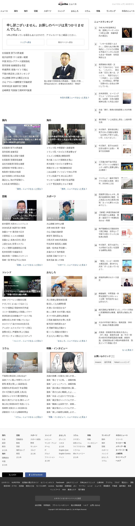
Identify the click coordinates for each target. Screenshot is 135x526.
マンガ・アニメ (51, 443)
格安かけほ (30, 486)
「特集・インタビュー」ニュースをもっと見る (67, 417)
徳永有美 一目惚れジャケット (15, 256)
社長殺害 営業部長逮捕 (12, 160)
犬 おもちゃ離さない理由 (58, 336)
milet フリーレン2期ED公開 (14, 300)
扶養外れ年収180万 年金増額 (14, 388)
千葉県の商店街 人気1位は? (14, 376)
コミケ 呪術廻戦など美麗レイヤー (17, 312)
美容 (129, 486)
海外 (26, 11)
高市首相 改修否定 (10, 152)
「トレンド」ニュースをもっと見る (27, 341)
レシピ (90, 486)
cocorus (51, 486)
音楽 (18, 446)
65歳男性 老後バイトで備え (15, 69)
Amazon (98, 362)
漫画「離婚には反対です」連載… (61, 404)
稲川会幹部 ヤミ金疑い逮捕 (15, 57)
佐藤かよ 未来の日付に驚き (14, 240)
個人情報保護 (76, 505)
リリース (119, 439)
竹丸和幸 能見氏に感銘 (57, 244)
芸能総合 (19, 439)
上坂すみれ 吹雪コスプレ (13, 244)
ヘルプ (118, 461)
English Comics (65, 454)
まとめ (4, 450)
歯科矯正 (122, 486)
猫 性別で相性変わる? (56, 324)
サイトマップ (121, 457)
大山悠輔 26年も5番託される (15, 78)
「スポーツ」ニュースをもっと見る (71, 265)
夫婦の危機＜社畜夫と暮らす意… (61, 376)
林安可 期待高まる (55, 236)
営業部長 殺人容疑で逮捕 (13, 156)
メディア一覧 (121, 446)
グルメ (47, 454)
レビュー (48, 439)
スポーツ (47, 11)
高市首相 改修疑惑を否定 (14, 65)
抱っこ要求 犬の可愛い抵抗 (59, 312)
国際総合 (5, 458)
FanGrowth (60, 482)
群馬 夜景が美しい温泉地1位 (14, 384)
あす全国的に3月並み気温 (13, 176)
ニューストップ (118, 4)
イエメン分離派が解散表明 (58, 156)
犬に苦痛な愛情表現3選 (57, 300)
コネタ (61, 443)
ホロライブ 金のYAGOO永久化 (15, 324)
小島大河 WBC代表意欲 (57, 240)
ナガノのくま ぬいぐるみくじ (15, 304)
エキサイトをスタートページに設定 (67, 498)
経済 (3, 443)
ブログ (116, 482)
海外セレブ (20, 450)
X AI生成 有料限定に (11, 184)
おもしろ (74, 11)
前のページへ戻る (65, 42)
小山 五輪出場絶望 (55, 232)
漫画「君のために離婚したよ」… (61, 392)
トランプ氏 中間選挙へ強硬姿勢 (60, 148)
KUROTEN (16, 482)
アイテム (109, 482)
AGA (64, 490)
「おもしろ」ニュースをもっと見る (71, 341)
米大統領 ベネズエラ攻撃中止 (60, 164)
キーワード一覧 (122, 450)
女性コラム (77, 443)
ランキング (110, 11)
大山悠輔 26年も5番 (55, 224)
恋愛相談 (68, 486)
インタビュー (92, 443)
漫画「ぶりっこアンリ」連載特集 (61, 384)
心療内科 (100, 482)
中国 (3, 461)
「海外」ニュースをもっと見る (73, 189)
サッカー (34, 446)
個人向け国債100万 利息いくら (15, 404)
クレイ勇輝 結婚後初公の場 (14, 248)
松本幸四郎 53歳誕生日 (12, 252)
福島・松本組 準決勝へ (57, 248)
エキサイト (130, 4)
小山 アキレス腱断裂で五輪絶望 (17, 82)
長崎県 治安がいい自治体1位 (14, 408)
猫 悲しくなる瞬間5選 (56, 304)
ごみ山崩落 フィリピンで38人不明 (62, 172)
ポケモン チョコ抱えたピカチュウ (17, 336)
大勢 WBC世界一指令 (56, 228)
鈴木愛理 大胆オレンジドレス (15, 224)
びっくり (62, 439)
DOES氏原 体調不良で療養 (14, 86)
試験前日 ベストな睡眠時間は (15, 412)
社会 (3, 439)
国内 (16, 11)
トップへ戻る (25, 42)
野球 (32, 443)
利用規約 (47, 505)
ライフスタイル (79, 446)
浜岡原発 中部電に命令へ (13, 168)
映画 (18, 443)
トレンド (61, 11)
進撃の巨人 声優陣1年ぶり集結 (15, 332)
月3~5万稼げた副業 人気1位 (14, 392)
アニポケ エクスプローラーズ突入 (17, 328)
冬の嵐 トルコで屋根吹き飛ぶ (60, 160)
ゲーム (47, 446)
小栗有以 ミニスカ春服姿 (13, 236)
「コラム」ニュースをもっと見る (27, 417)
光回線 (21, 486)
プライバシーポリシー (60, 505)
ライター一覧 (121, 443)
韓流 (18, 454)
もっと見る (127, 350)
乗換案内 (106, 486)
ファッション (50, 457)
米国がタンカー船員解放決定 (59, 168)
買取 (132, 482)
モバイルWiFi (41, 486)
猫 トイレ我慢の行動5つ (57, 332)
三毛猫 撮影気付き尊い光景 (59, 320)
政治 (3, 446)
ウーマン (82, 486)
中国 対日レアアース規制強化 (16, 61)
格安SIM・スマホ (10, 486)
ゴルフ (33, 450)
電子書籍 (81, 490)
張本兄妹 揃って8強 (55, 260)
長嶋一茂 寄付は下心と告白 (14, 260)
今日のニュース (128, 11)
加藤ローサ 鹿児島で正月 (13, 232)
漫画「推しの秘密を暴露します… (61, 412)
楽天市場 (107, 362)
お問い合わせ (95, 505)
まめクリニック (72, 482)
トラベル (76, 450)
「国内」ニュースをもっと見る (28, 189)
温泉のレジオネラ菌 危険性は (15, 396)
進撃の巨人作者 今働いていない (16, 320)
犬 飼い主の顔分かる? (56, 308)
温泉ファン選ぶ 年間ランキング (16, 380)
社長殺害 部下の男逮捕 (13, 53)
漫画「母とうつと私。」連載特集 (61, 380)
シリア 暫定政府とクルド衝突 (60, 184)
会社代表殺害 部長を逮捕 (13, 164)
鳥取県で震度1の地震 (11, 172)
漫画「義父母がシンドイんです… (61, 400)
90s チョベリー (79, 454)
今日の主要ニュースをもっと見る (74, 98)
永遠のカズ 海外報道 (56, 252)
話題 (89, 446)
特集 (98, 11)
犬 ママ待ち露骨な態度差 (58, 316)
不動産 (114, 486)
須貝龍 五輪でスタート (57, 256)
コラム (87, 11)
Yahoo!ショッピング (121, 362)
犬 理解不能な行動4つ (56, 328)
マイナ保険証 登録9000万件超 (15, 308)
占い (75, 486)
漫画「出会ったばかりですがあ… (61, 396)
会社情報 (38, 505)
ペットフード (55, 490)
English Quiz (63, 450)
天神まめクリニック (87, 482)
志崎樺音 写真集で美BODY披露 (17, 90)
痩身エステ (72, 490)
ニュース (4, 11)
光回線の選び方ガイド (30, 482)
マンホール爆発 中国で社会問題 (60, 180)
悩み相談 (59, 486)
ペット (61, 457)
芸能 (36, 11)
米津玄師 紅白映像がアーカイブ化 (17, 316)
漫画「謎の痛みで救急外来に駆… (61, 388)
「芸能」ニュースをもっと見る (28, 265)
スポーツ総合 (36, 439)
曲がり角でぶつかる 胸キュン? (15, 400)
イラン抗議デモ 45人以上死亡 (60, 176)
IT (45, 450)
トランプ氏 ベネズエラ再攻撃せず (61, 152)
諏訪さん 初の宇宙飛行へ (13, 180)
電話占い (125, 482)
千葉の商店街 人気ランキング (16, 74)
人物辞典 (119, 454)
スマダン (76, 439)
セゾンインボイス (47, 482)
